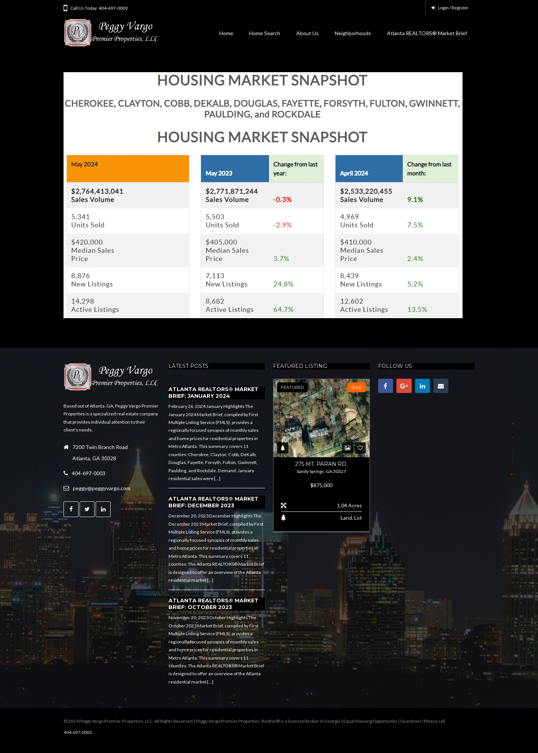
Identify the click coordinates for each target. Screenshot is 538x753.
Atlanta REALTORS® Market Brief (427, 33)
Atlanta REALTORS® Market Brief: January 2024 (213, 392)
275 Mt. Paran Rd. (321, 464)
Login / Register (450, 7)
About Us (307, 33)
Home (226, 33)
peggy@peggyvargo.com (101, 488)
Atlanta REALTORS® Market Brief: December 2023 (213, 502)
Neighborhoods (353, 33)
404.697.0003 (78, 732)
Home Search (264, 33)
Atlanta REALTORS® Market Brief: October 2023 (213, 604)
